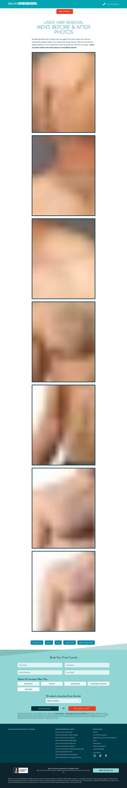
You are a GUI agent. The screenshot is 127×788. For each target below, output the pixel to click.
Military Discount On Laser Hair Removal (104, 737)
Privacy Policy (59, 713)
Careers (95, 732)
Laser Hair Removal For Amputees (65, 737)
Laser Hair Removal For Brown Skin (65, 742)
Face (58, 642)
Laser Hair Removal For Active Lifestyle (66, 734)
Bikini (48, 642)
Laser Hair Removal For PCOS (63, 750)
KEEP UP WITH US (106, 769)
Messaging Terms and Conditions (77, 713)
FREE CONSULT (64, 11)
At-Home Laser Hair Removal (63, 732)
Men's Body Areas (88, 642)
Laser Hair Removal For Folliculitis (65, 745)
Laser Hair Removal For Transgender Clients (68, 756)
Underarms (35, 642)
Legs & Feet (70, 642)
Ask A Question (45, 708)
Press (94, 740)
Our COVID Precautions (100, 734)
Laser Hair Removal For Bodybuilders (66, 740)
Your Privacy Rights (98, 748)
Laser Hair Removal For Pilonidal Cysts (66, 753)
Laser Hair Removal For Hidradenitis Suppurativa (69, 748)
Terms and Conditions (99, 745)
